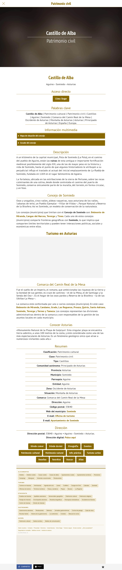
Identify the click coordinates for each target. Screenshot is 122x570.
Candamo (45, 307)
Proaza (77, 307)
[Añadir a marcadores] (103, 567)
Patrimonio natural (54, 453)
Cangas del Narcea (35, 216)
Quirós (85, 307)
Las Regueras (65, 307)
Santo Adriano (97, 307)
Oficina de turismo (65, 415)
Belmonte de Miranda (27, 307)
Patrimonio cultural (30, 453)
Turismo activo (94, 453)
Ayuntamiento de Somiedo (65, 420)
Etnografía (73, 446)
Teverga (51, 216)
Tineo (60, 216)
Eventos (87, 446)
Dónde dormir (55, 446)
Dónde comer (37, 446)
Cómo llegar (61, 98)
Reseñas (42, 459)
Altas (81, 459)
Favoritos (56, 459)
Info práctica (75, 453)
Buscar (69, 459)
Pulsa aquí (70, 437)
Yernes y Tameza (46, 311)
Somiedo (21, 311)
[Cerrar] (3, 3)
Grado (54, 307)
